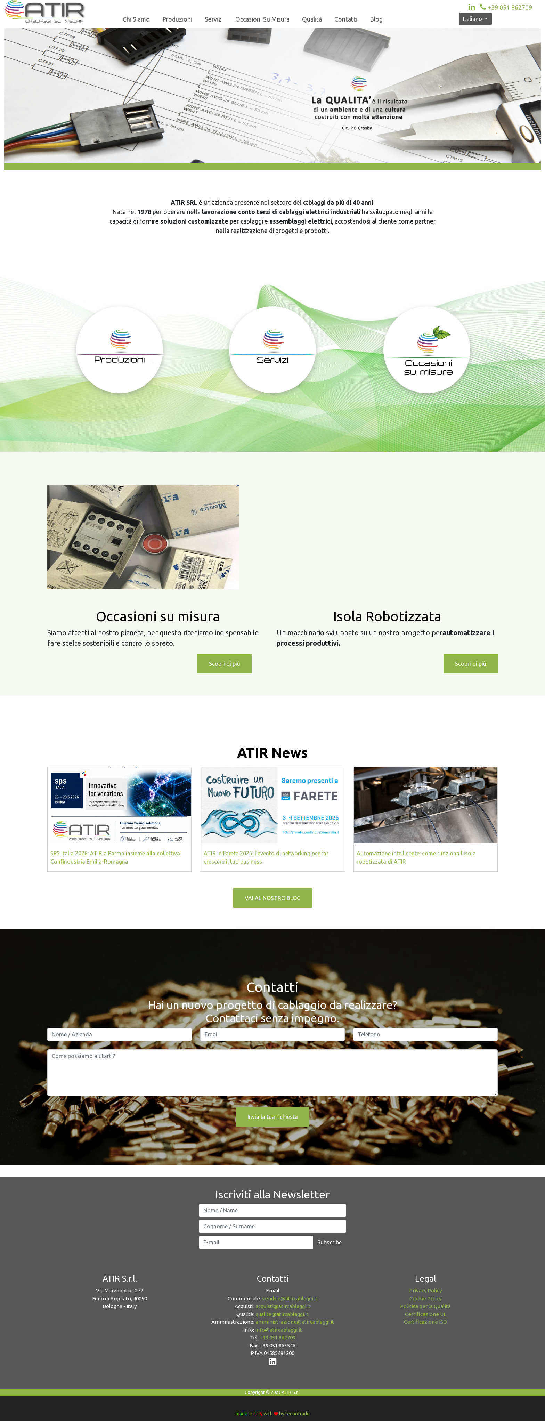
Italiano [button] (473, 19)
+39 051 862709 (505, 7)
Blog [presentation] (376, 19)
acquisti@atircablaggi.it (283, 1306)
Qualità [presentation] (312, 19)
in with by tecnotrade (273, 1413)
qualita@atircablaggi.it (282, 1314)
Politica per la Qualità (425, 1306)
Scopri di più (224, 664)
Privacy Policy (425, 1290)
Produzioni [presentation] (177, 19)
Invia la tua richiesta (272, 1117)
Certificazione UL (425, 1314)
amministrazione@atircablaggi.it (294, 1322)
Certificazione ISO (425, 1322)
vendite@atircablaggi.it (290, 1298)
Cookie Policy (425, 1298)
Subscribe (329, 1242)
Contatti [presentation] (345, 19)
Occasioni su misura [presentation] (262, 19)
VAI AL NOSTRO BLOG (273, 898)
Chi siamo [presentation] (136, 19)
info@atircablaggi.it (278, 1330)
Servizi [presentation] (214, 19)
